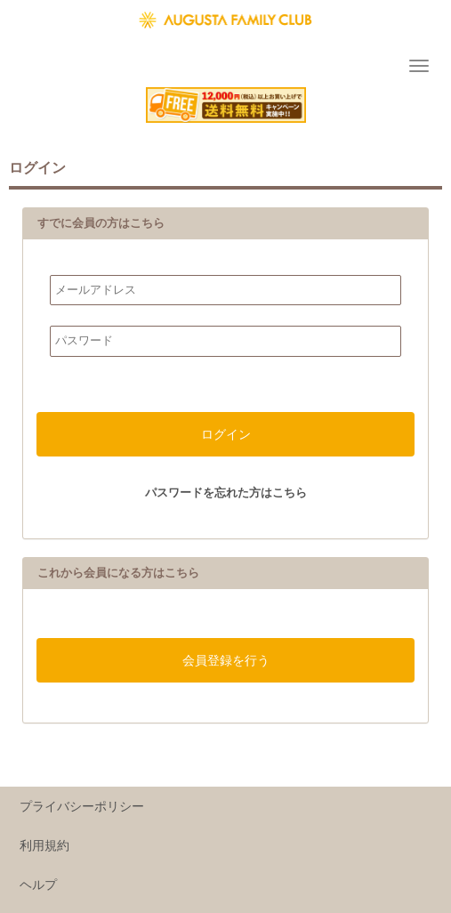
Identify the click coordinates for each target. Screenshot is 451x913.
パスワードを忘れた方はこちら (226, 493)
